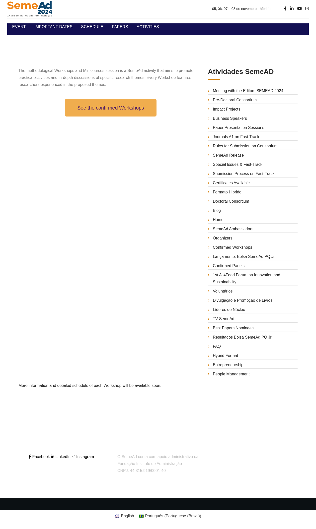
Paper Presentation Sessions (238, 127)
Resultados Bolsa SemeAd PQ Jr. (242, 337)
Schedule (92, 27)
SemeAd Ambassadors (233, 229)
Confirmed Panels (228, 266)
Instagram (83, 457)
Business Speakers (230, 118)
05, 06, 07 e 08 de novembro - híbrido (241, 9)
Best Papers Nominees (233, 328)
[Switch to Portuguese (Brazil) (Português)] (170, 516)
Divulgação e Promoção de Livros (242, 300)
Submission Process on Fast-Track (243, 174)
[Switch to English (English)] (124, 516)
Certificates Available (231, 183)
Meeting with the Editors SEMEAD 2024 (248, 91)
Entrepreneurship (228, 365)
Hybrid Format (225, 355)
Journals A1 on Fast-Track (236, 137)
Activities (148, 27)
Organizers (222, 238)
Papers (120, 27)
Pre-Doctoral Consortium (235, 100)
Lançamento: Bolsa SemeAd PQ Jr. (244, 256)
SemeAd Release (228, 155)
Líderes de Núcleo (229, 309)
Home (218, 220)
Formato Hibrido (227, 192)
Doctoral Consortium (231, 201)
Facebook (40, 457)
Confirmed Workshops (232, 247)
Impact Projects (226, 109)
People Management (231, 374)
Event (19, 27)
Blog (217, 210)
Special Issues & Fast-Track (237, 164)
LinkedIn (61, 457)
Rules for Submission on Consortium (245, 146)
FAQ (217, 346)
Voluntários (223, 291)
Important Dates (53, 27)
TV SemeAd (223, 319)
